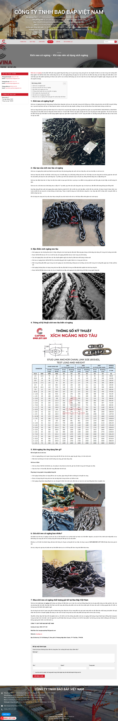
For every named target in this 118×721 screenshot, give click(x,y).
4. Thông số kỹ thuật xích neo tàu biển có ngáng (44, 91)
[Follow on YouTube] (61, 714)
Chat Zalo (6, 714)
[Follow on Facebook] (56, 714)
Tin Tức (88, 694)
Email (62, 665)
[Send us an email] (60, 714)
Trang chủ (23, 41)
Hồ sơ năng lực (68, 41)
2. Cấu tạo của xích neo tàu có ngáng (41, 87)
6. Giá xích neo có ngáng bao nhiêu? (41, 95)
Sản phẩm (42, 41)
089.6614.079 (13, 86)
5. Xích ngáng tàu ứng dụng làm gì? (40, 93)
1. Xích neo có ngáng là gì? (38, 85)
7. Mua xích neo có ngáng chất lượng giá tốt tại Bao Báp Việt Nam (49, 96)
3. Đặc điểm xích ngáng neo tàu (40, 89)
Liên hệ (58, 41)
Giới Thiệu (108, 693)
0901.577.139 (15, 76)
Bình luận (35, 652)
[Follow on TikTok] (58, 714)
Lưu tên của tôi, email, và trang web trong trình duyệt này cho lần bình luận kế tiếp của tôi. (58, 672)
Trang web (91, 665)
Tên (34, 665)
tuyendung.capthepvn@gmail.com (13, 88)
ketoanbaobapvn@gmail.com (12, 83)
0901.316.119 (13, 81)
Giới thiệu (32, 41)
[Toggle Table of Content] (64, 83)
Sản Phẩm (88, 693)
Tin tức (50, 41)
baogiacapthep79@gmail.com (12, 78)
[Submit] (116, 42)
